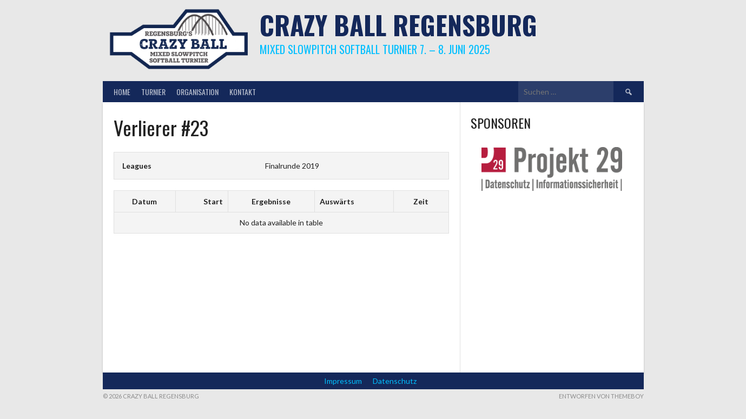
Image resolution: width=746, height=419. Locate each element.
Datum (144, 201)
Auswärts (337, 201)
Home (122, 91)
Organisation (197, 91)
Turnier (153, 91)
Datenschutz (395, 380)
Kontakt (242, 91)
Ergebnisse (271, 201)
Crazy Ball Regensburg (398, 24)
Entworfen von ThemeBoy (601, 396)
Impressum (343, 380)
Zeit (420, 201)
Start (213, 201)
